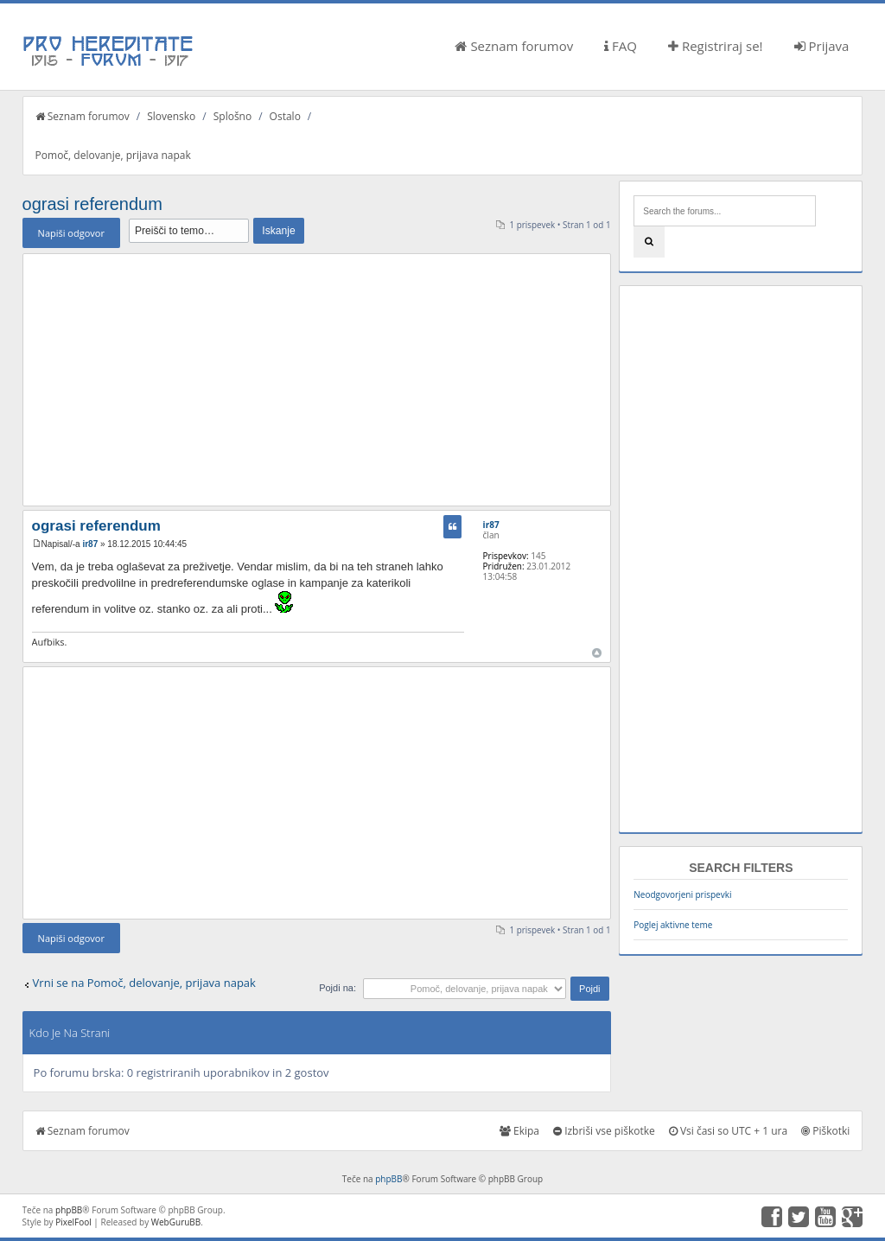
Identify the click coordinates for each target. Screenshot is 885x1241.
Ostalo (285, 116)
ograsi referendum (92, 203)
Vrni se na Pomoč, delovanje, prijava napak (144, 982)
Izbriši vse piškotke (604, 1130)
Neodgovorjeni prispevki (682, 894)
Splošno (232, 116)
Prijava (822, 45)
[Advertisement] (317, 379)
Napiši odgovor (71, 232)
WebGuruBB (176, 1222)
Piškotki (825, 1130)
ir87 (90, 544)
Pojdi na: (337, 988)
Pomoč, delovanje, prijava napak (113, 155)
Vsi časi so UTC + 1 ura (728, 1130)
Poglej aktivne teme (673, 925)
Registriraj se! (715, 45)
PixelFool (73, 1222)
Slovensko (171, 116)
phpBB (388, 1179)
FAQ (620, 45)
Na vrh (597, 653)
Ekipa (519, 1130)
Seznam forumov (514, 45)
